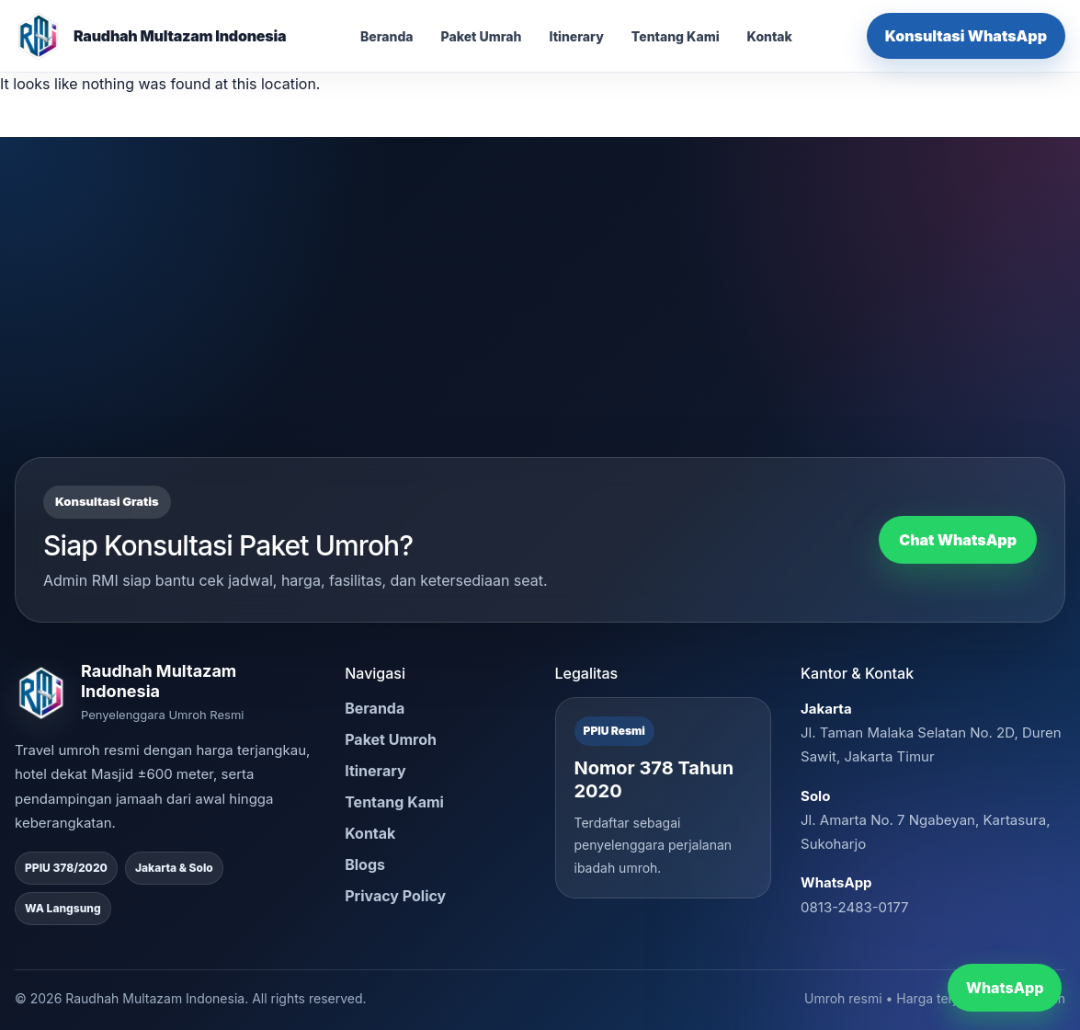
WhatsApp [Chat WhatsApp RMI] (1004, 987)
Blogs (365, 864)
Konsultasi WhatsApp (966, 36)
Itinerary (576, 36)
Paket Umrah (481, 36)
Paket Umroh (391, 739)
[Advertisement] (540, 319)
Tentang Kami (675, 36)
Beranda (387, 36)
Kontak (769, 36)
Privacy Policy (395, 896)
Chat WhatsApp (958, 540)
